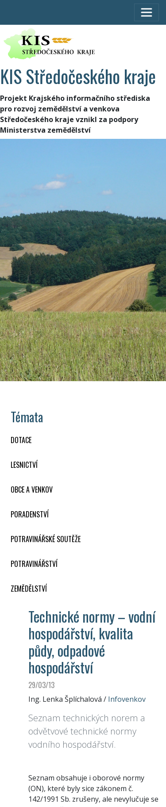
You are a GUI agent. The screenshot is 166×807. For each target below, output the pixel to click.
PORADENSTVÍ (30, 514)
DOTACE (21, 440)
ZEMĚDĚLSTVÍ (29, 588)
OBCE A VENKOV (32, 489)
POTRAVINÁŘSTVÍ (34, 563)
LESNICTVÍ (24, 464)
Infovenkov (127, 699)
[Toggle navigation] (146, 12)
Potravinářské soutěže (46, 539)
